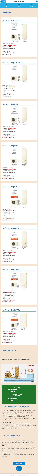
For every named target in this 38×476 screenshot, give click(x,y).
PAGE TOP (19, 468)
